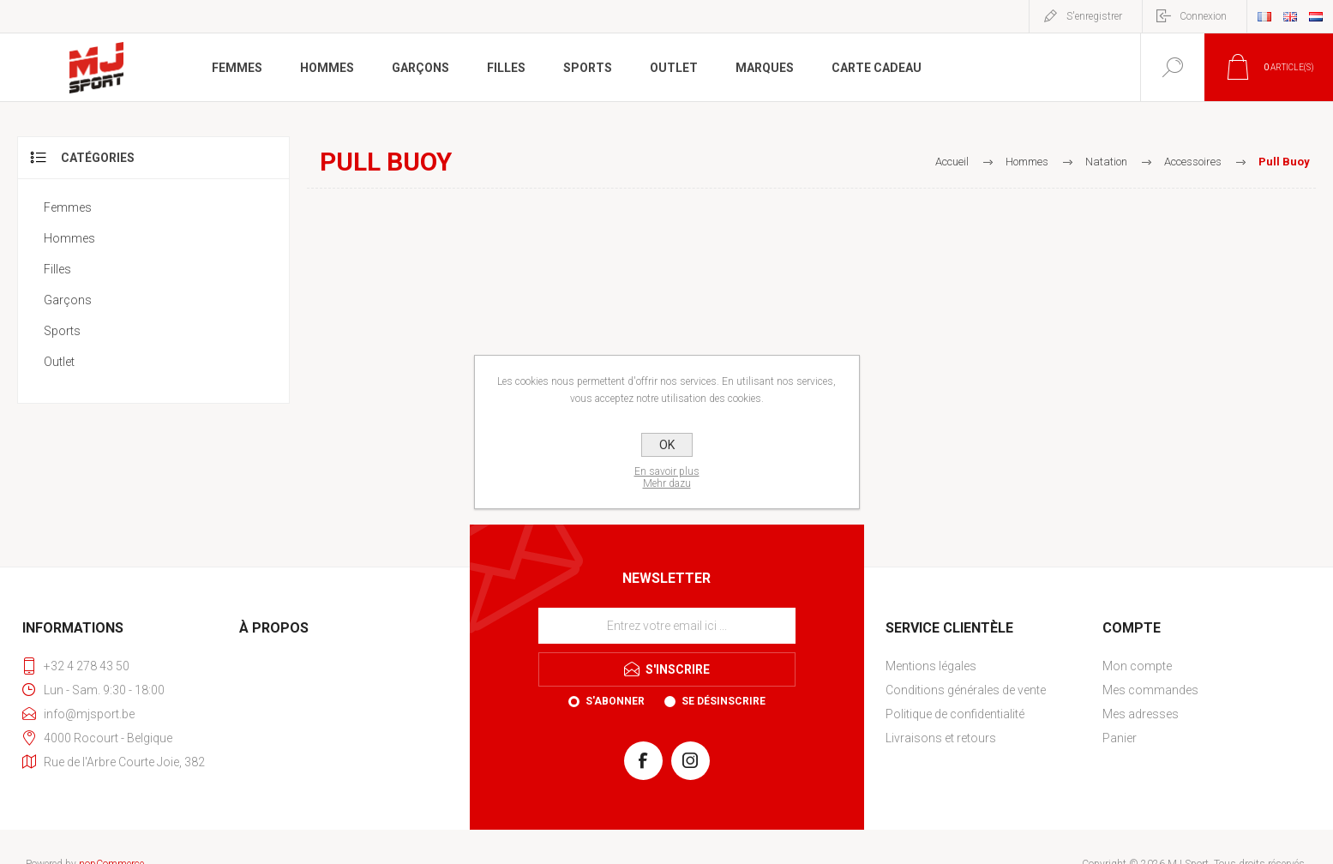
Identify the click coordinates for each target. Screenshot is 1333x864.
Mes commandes (1150, 690)
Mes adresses (1140, 714)
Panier (1119, 738)
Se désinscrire (724, 701)
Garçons (68, 300)
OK (667, 445)
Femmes (68, 207)
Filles (57, 269)
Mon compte (1137, 666)
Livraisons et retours (941, 738)
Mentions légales (931, 666)
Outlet (59, 362)
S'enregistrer (1094, 16)
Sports (62, 331)
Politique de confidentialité (955, 714)
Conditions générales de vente (966, 690)
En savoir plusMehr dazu (667, 477)
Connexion (1203, 16)
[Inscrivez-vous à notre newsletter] (667, 626)
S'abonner (615, 701)
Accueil (952, 161)
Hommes (69, 238)
